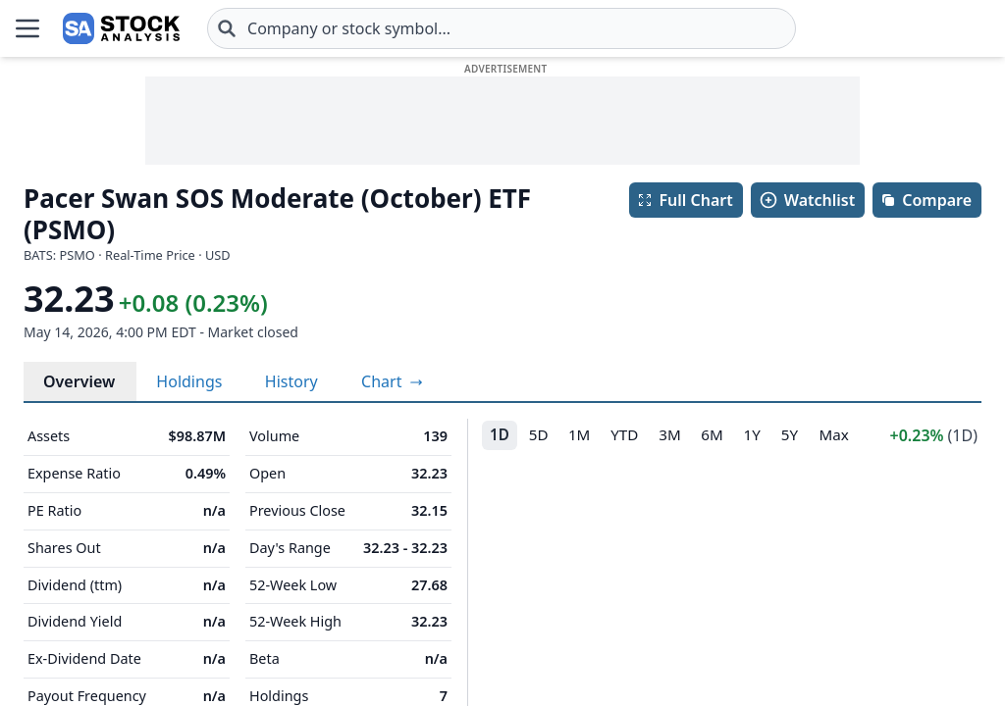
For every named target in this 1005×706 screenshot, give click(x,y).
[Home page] (63, 28)
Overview (79, 381)
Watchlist (807, 200)
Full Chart (684, 200)
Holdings (189, 381)
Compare (926, 200)
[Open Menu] (27, 28)
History (291, 381)
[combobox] (384, 28)
